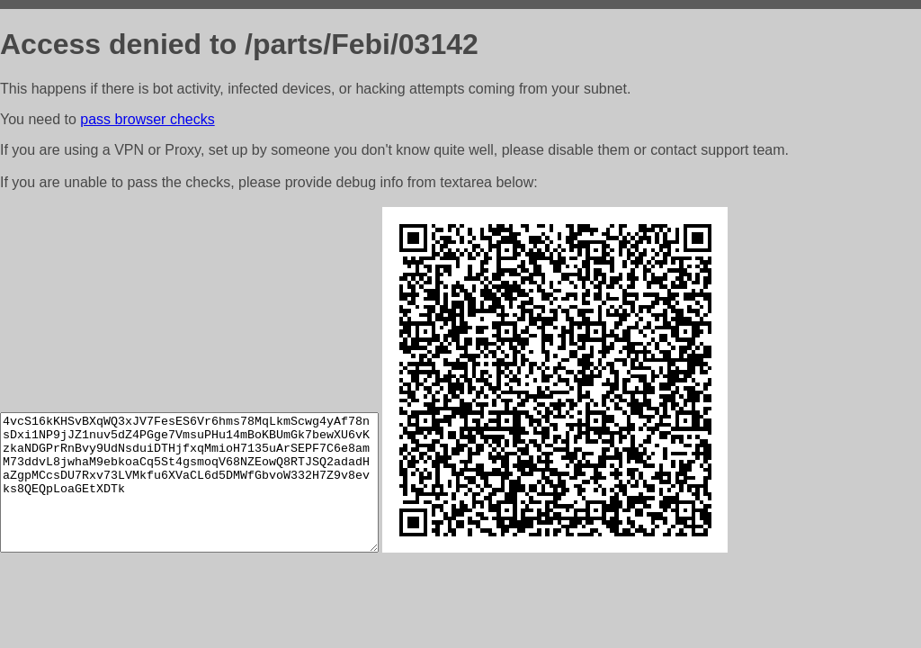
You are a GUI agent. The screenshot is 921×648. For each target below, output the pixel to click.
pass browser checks (147, 119)
